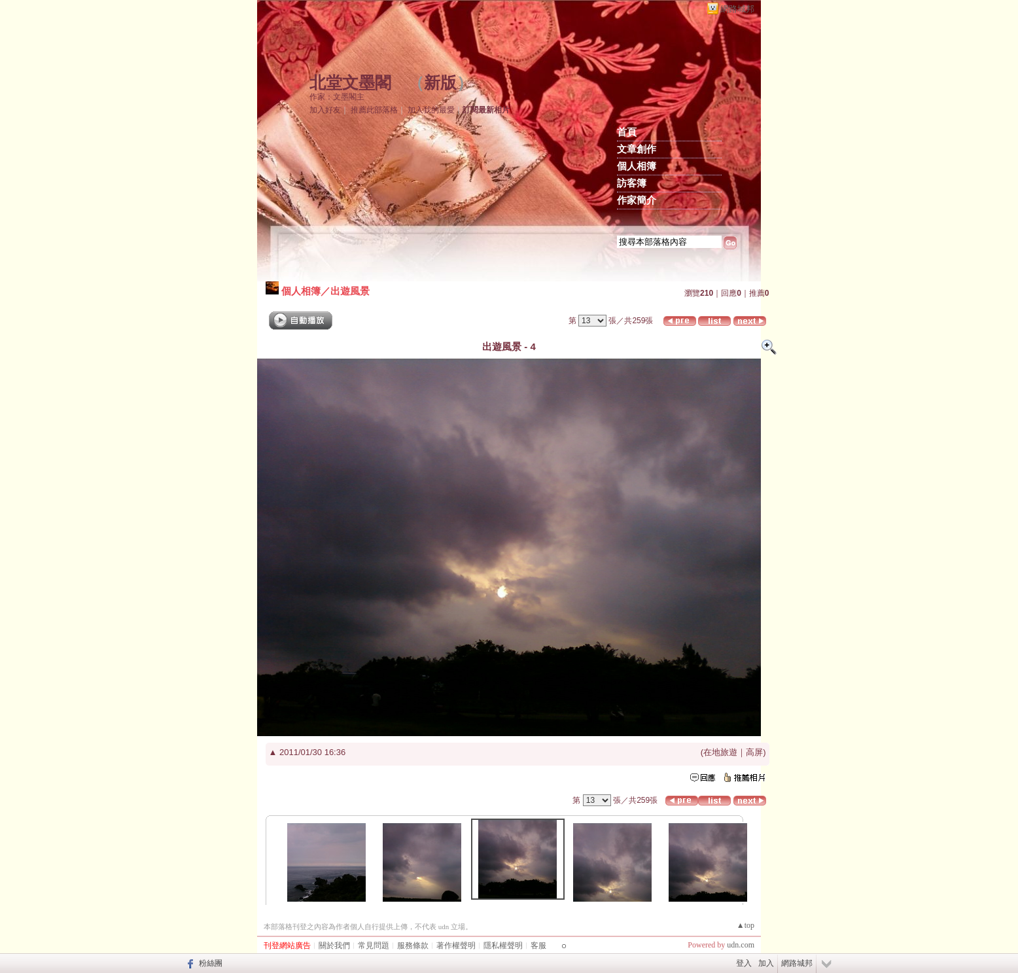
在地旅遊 (720, 752)
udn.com (740, 944)
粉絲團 (210, 963)
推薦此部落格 (374, 110)
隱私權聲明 (503, 945)
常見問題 (373, 945)
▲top (745, 925)
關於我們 (334, 945)
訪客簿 (631, 183)
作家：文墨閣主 (336, 96)
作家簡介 (636, 200)
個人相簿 (636, 166)
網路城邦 (737, 9)
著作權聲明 (456, 945)
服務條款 (413, 945)
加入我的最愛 (431, 110)
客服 (538, 945)
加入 (766, 963)
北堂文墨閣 (350, 83)
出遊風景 (350, 290)
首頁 (627, 132)
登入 (744, 963)
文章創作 (636, 149)
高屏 (754, 752)
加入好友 (325, 110)
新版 (440, 83)
